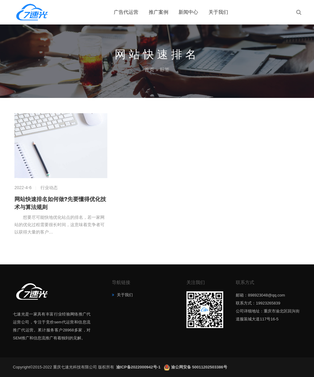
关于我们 (218, 12)
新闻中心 (188, 12)
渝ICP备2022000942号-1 (139, 367)
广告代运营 (126, 12)
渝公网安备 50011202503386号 (199, 367)
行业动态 (49, 187)
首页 (149, 69)
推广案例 (158, 12)
